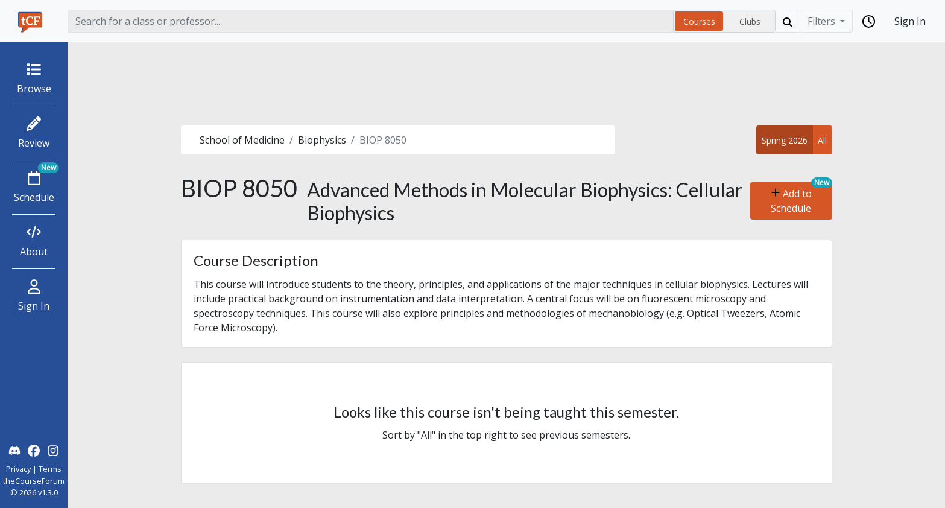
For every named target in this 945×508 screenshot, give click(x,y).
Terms (50, 468)
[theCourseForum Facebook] (34, 449)
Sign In (910, 21)
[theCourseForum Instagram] (53, 449)
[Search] (371, 21)
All (822, 140)
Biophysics (322, 140)
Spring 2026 (785, 140)
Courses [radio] (699, 21)
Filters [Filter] (823, 21)
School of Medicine (242, 140)
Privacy (18, 468)
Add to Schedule (791, 201)
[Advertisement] (506, 84)
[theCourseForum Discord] (14, 449)
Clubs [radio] (749, 21)
